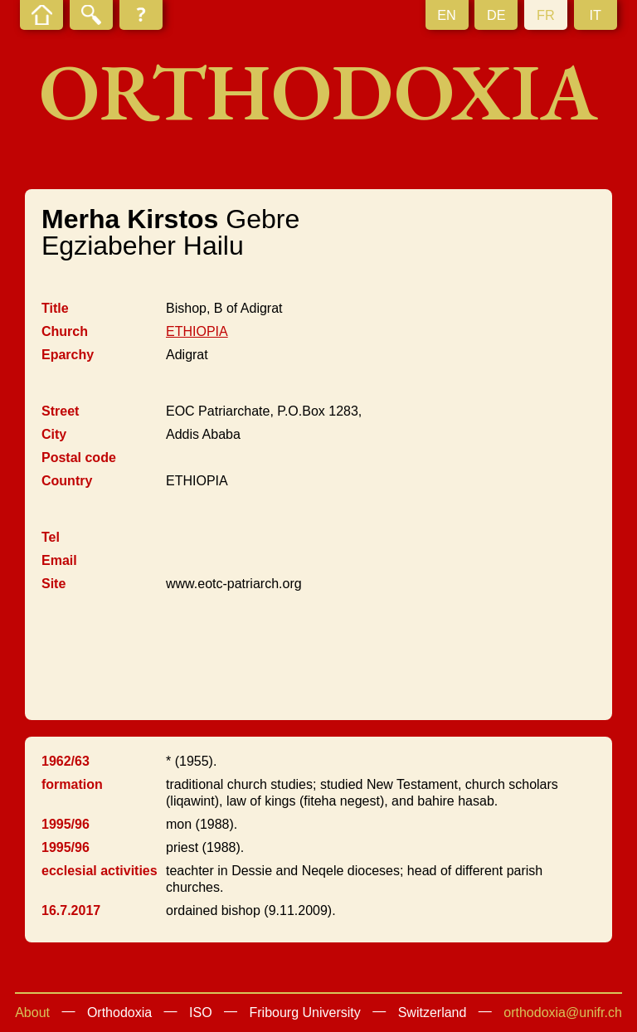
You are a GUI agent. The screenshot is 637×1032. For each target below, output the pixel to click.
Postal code (78, 457)
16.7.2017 (70, 910)
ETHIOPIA (197, 331)
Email (59, 560)
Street (60, 411)
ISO (200, 1012)
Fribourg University (305, 1012)
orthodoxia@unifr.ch (562, 1012)
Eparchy (67, 355)
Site (53, 584)
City (53, 434)
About (32, 1012)
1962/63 (65, 761)
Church (64, 331)
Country (66, 481)
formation (72, 784)
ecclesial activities (99, 871)
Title (55, 308)
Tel (50, 537)
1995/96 (65, 824)
